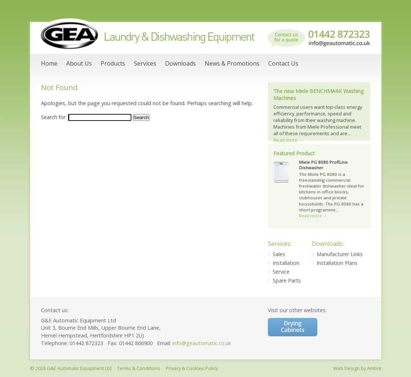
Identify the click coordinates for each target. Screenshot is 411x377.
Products (113, 63)
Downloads (180, 63)
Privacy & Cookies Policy (192, 368)
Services (145, 63)
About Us (79, 63)
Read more (288, 140)
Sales (279, 254)
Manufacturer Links (340, 254)
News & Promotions (232, 63)
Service (281, 271)
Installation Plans (337, 262)
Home (49, 63)
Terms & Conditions (138, 368)
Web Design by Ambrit (357, 368)
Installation (286, 262)
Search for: (54, 117)
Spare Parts (287, 280)
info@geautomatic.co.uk (201, 343)
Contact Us (283, 63)
